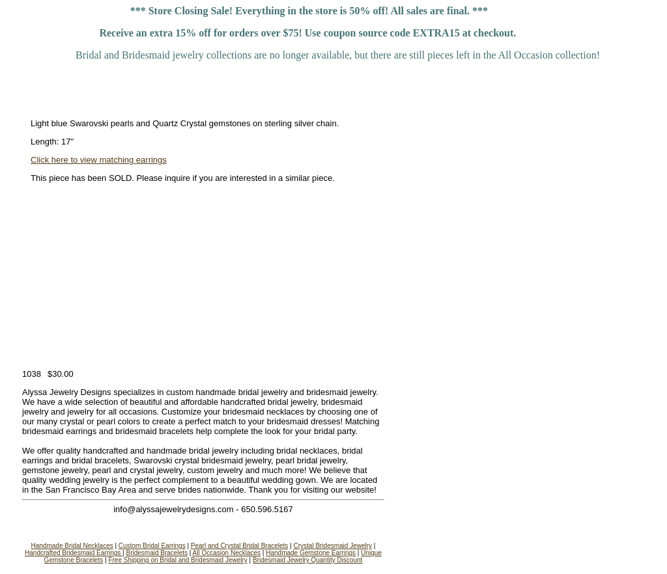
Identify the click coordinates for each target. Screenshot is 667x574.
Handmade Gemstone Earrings (311, 552)
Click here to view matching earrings (99, 160)
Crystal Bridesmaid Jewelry (332, 545)
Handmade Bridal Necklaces (72, 545)
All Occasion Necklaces (227, 552)
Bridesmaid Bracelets (157, 552)
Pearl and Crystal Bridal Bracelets (240, 545)
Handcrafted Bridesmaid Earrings (73, 552)
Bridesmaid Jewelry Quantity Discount (307, 560)
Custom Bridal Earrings (152, 545)
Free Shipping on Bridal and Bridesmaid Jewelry (177, 560)
